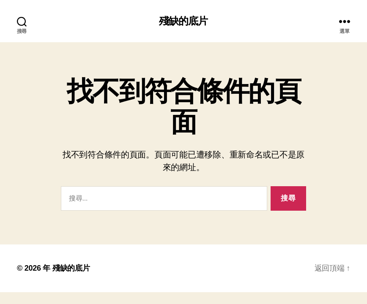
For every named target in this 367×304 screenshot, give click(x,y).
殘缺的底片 (183, 21)
